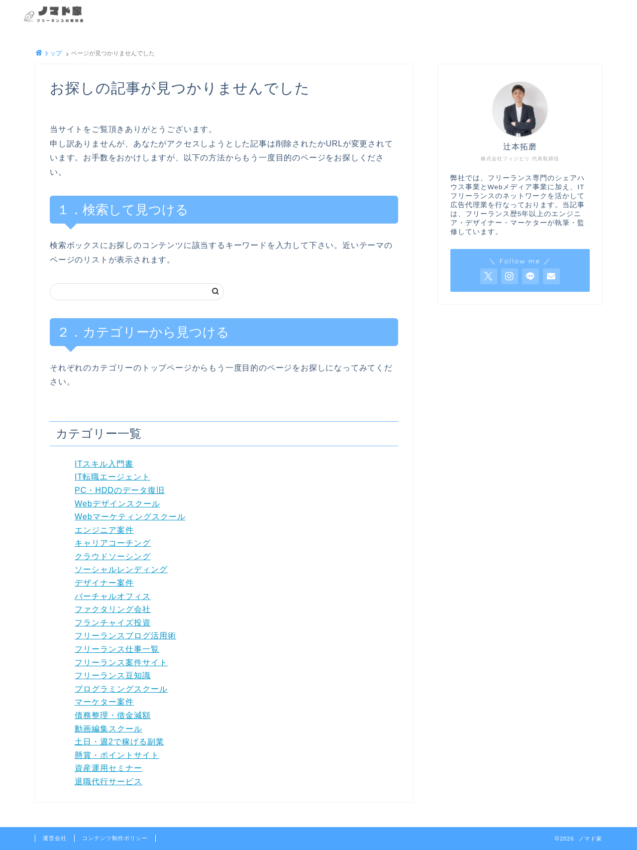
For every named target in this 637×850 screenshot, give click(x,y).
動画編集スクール (108, 729)
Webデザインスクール (117, 503)
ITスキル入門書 (104, 464)
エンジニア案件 (104, 530)
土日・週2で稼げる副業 (119, 741)
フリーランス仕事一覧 (117, 649)
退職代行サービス (108, 781)
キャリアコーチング (113, 543)
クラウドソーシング (113, 556)
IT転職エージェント (112, 477)
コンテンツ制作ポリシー (115, 838)
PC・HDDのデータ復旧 (120, 490)
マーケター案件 (104, 702)
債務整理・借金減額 (113, 715)
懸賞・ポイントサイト (117, 755)
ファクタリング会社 (113, 609)
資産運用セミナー (108, 768)
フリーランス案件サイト (121, 662)
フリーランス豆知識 (113, 675)
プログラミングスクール (121, 689)
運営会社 (55, 838)
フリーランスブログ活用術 (125, 635)
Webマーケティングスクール (130, 516)
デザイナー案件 (104, 583)
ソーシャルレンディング (121, 569)
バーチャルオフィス (113, 596)
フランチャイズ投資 (113, 622)
